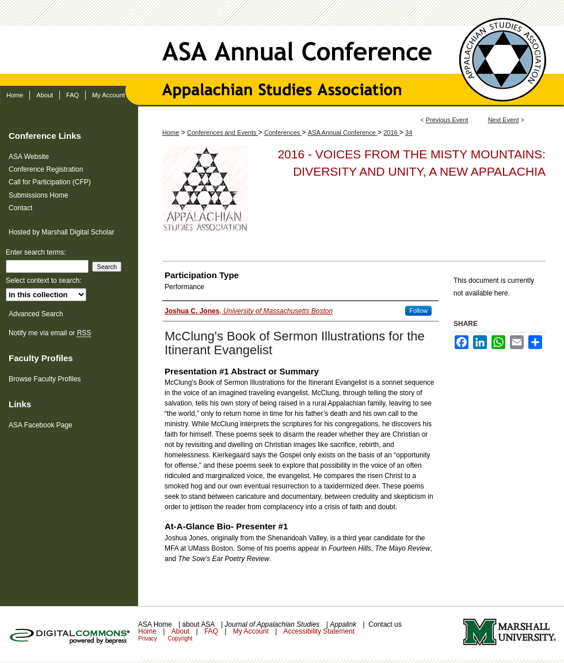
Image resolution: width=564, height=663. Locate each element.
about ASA (199, 624)
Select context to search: (43, 280)
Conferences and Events (222, 132)
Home (170, 132)
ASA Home (156, 624)
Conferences (283, 132)
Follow (418, 310)
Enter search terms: (36, 252)
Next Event (503, 119)
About (182, 631)
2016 (391, 132)
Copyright (180, 638)
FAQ (212, 631)
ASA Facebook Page (41, 425)
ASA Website (29, 157)
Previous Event (447, 119)
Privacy (148, 638)
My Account (251, 631)
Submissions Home (38, 195)
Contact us (384, 624)
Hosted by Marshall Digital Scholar (61, 232)
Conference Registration (46, 169)
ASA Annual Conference (282, 43)
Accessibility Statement (319, 631)
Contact (20, 208)
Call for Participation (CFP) (50, 182)
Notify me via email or (50, 333)
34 (408, 132)
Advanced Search (36, 314)
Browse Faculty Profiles (45, 379)
